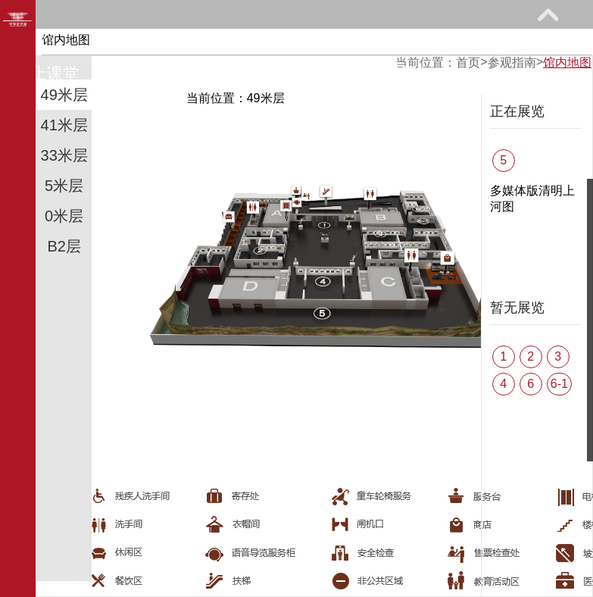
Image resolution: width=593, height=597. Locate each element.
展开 (547, 14)
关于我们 (400, 73)
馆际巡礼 (164, 73)
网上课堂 (47, 73)
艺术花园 (282, 73)
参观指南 (132, 43)
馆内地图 (567, 62)
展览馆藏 (250, 43)
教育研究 (368, 43)
